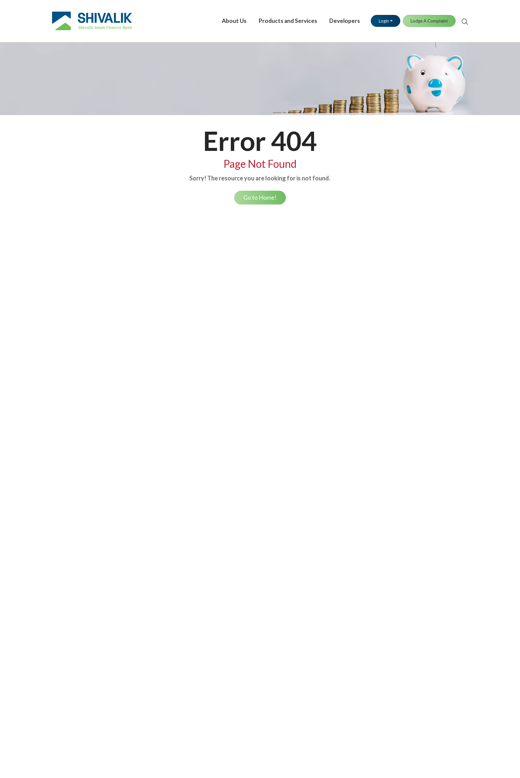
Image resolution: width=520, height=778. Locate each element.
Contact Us (231, 457)
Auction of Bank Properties (415, 493)
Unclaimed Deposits (241, 584)
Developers (339, 18)
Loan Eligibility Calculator (248, 385)
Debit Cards (398, 278)
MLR (57, 506)
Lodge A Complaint (423, 19)
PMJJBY (144, 493)
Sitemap (394, 555)
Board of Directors (73, 290)
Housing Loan (234, 340)
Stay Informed (235, 642)
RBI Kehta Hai (235, 539)
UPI (305, 315)
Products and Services (282, 18)
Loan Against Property (244, 302)
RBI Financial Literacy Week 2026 (256, 551)
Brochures (396, 506)
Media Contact (318, 469)
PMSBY (143, 506)
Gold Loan (230, 315)
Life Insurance (150, 457)
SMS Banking (316, 302)
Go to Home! (260, 197)
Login (378, 19)
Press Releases (318, 457)
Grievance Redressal (241, 481)
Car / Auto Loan (236, 372)
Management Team (74, 302)
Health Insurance (154, 469)
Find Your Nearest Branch (247, 469)
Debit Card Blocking (407, 290)
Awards (61, 327)
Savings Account (153, 278)
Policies (393, 457)
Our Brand (64, 315)
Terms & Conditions (407, 469)
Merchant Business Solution (332, 340)
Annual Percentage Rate (79, 481)
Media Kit (312, 481)
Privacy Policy (401, 518)
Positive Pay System (324, 376)
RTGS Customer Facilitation (416, 543)
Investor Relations (72, 352)
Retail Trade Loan (238, 290)
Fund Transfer (317, 327)
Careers (61, 364)
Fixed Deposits (152, 302)
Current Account (153, 290)
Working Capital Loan (243, 327)
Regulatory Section (406, 481)
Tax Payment (316, 352)
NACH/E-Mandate (240, 397)
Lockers (144, 327)
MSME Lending (402, 567)
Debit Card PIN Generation (415, 302)
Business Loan (234, 278)
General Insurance (155, 481)
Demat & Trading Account (164, 315)
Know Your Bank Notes (245, 527)
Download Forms (238, 617)
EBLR (58, 493)
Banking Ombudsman (243, 493)
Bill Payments (316, 364)
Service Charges (70, 518)
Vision (59, 278)
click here (311, 747)
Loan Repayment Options (247, 410)
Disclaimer (397, 531)
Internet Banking (320, 278)
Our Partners (67, 340)
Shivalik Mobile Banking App (333, 290)
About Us (228, 18)
